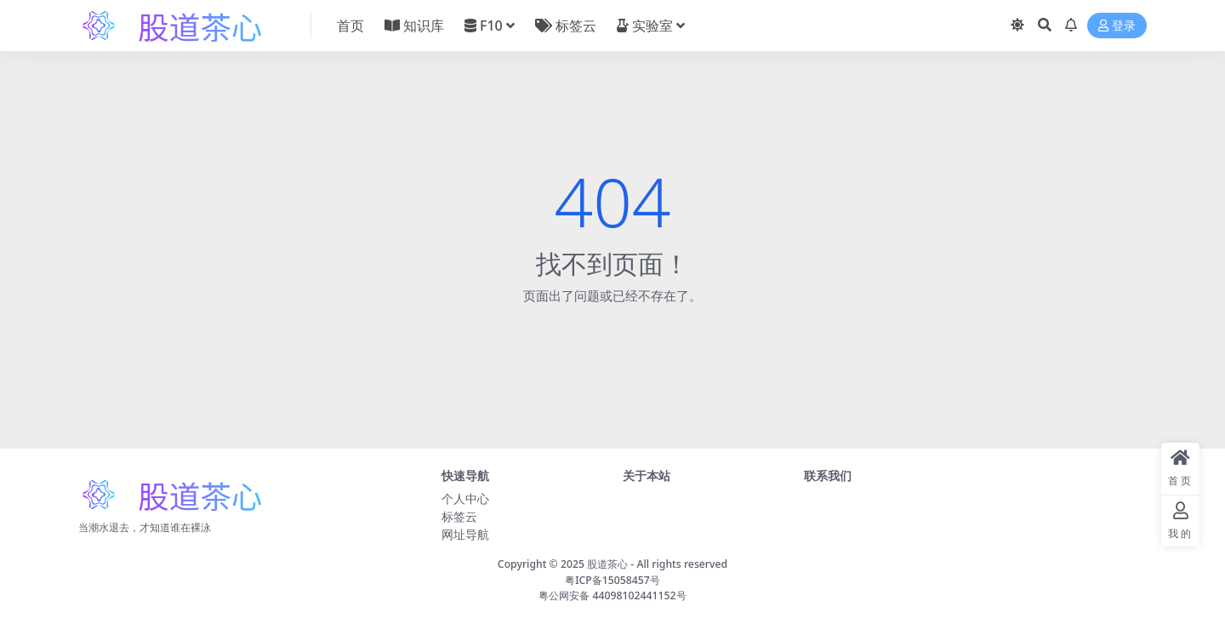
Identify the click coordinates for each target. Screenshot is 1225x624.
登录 (1117, 26)
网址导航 (465, 534)
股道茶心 (607, 564)
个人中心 (465, 498)
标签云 (459, 516)
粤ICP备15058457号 (612, 580)
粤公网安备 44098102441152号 (612, 595)
